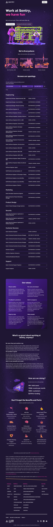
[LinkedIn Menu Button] (43, 521)
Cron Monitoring (17, 507)
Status (43, 491)
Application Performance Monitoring (31, 496)
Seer (15, 491)
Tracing (15, 499)
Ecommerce (26, 505)
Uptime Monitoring (18, 502)
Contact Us (9, 494)
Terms (7, 517)
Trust (8, 496)
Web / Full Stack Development (30, 486)
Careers (9, 491)
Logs (15, 488)
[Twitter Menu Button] (38, 521)
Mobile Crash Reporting (28, 488)
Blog (8, 488)
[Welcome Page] (10, 2)
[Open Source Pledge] (11, 521)
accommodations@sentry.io (11, 474)
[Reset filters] (45, 86)
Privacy (23, 517)
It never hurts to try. (34, 453)
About (8, 486)
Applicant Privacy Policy (42, 476)
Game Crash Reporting (28, 491)
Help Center (44, 488)
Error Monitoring (18, 486)
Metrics (15, 496)
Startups (25, 510)
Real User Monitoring (28, 502)
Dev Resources (45, 494)
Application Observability (29, 499)
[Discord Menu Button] (46, 521)
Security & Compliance (15, 517)
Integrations (17, 510)
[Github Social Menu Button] (41, 521)
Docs (43, 486)
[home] (7, 521)
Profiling (16, 505)
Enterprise (25, 507)
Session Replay (17, 494)
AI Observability (27, 494)
